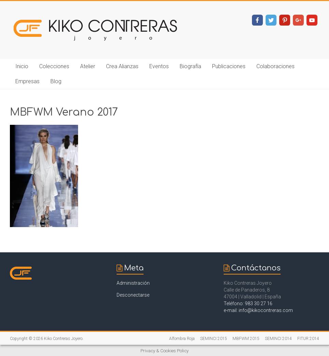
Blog (55, 81)
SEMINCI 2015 (213, 338)
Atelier (87, 66)
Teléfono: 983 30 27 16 (248, 303)
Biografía (190, 66)
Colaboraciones (275, 66)
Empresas (27, 81)
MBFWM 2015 (246, 338)
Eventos (159, 66)
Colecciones (54, 66)
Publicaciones (228, 66)
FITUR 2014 (308, 338)
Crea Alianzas (122, 66)
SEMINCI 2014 (278, 338)
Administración (133, 283)
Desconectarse (133, 295)
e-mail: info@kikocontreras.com (258, 310)
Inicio (21, 66)
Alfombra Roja (182, 338)
